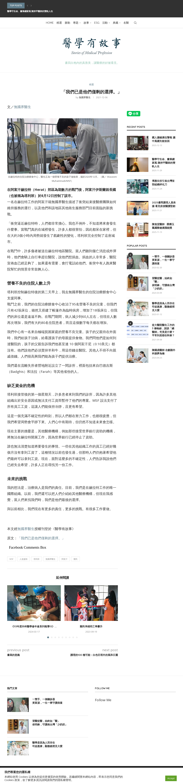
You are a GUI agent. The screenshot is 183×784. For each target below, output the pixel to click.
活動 (105, 22)
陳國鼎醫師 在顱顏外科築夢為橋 (163, 351)
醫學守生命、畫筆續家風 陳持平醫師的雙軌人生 (30, 11)
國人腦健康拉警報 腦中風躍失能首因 (163, 139)
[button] (27, 5)
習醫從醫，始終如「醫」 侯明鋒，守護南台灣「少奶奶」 (163, 283)
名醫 (126, 22)
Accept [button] (171, 778)
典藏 (115, 22)
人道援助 (23, 559)
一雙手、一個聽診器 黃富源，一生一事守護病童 (163, 260)
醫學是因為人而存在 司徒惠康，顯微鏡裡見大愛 (163, 307)
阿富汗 (64, 559)
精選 (59, 22)
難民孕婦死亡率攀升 (91, 626)
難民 (76, 559)
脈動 (67, 22)
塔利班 (36, 559)
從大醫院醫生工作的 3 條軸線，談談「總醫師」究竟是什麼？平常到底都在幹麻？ (163, 330)
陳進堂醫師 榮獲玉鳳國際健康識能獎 (163, 226)
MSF (11, 559)
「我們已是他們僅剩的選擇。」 (41, 538)
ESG (96, 22)
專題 (75, 22)
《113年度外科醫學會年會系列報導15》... (34, 626)
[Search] (135, 23)
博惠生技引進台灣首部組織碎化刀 (163, 182)
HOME (50, 22)
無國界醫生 (85, 97)
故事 (86, 22)
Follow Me (103, 700)
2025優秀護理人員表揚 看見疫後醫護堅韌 (164, 204)
